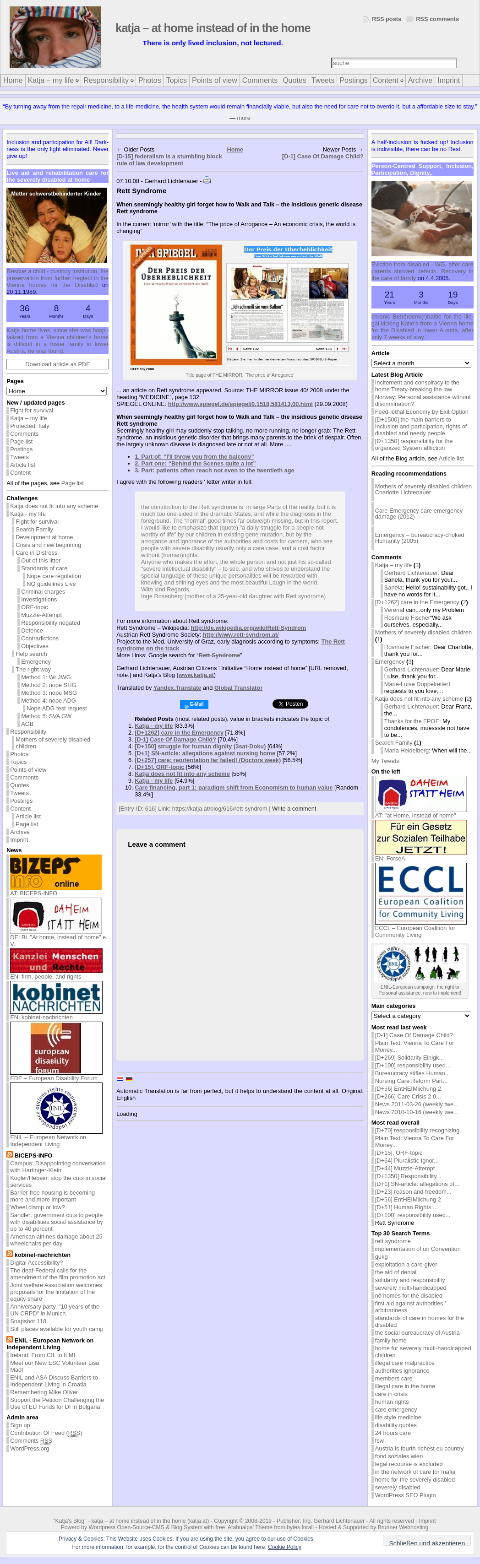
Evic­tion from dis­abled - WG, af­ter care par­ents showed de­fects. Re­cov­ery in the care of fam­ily (422, 271)
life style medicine (398, 1417)
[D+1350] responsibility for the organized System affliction (414, 444)
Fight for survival (31, 410)
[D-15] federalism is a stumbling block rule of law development (169, 160)
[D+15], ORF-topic (159, 766)
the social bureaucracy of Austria (417, 1332)
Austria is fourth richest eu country (419, 1448)
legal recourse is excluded (409, 1464)
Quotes (19, 785)
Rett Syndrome (219, 655)
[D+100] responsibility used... (413, 1065)
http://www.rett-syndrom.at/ (241, 634)
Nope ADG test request (57, 708)
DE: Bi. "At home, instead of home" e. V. (59, 937)
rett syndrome (393, 1241)
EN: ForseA (421, 856)
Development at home (44, 537)
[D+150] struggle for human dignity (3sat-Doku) (200, 746)
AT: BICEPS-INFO (56, 890)
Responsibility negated (50, 622)
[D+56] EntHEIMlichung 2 (408, 1088)
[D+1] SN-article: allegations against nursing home (205, 753)
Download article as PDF (57, 364)
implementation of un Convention (418, 1248)
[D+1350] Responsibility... (408, 1176)
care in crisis (391, 1394)
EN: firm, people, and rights (56, 974)
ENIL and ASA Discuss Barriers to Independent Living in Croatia (54, 1381)
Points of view (28, 769)
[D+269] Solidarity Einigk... (409, 1057)
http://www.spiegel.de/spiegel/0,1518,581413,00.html (240, 403)
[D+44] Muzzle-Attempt (405, 1168)
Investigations (39, 599)
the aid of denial (395, 1272)
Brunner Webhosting (403, 1527)
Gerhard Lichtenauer (411, 572)
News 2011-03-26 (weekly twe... (416, 1104)
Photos (19, 754)
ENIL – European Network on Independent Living (56, 1137)
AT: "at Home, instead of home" (421, 812)
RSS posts (386, 19)
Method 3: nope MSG (49, 692)
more (244, 117)
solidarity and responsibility (410, 1280)
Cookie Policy (284, 1547)
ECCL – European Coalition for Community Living (421, 928)
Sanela (393, 587)
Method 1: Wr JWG (46, 677)
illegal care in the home (405, 1386)
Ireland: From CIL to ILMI (42, 1355)
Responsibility (28, 731)
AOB (27, 723)
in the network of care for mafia (415, 1471)
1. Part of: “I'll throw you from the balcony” (194, 456)
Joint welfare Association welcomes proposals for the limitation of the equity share (56, 1292)
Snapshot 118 (28, 1321)
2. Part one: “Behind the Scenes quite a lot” (195, 463)
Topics (18, 761)
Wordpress (101, 1527)
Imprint (19, 839)
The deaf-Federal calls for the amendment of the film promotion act (57, 1274)
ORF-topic (34, 607)
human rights (392, 1401)
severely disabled (397, 1487)
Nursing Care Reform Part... (411, 1080)
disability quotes (396, 1425)
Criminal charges (43, 591)
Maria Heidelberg (406, 750)
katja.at (198, 1521)
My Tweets (385, 761)
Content (20, 472)
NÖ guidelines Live (51, 583)
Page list (21, 441)
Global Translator (238, 687)
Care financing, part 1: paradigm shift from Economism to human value (234, 787)
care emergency (396, 1409)
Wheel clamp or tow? (37, 1207)
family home (391, 1340)
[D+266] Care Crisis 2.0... (408, 1096)
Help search (31, 653)
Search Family (34, 529)
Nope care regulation (54, 576)
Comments (24, 433)
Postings (21, 449)
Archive (20, 831)
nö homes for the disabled (408, 1295)
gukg (381, 1256)
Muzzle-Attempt (41, 615)
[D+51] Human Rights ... (406, 1207)
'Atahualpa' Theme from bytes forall (270, 1527)
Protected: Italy (29, 425)
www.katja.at (196, 674)
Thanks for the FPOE (411, 721)
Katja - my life (28, 513)
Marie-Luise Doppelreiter (416, 684)
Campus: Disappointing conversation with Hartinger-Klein (57, 1167)
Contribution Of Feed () (46, 1433)
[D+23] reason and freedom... (413, 1191)
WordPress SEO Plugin (405, 1495)
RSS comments (437, 19)
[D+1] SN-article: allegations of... (417, 1183)
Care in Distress (36, 552)
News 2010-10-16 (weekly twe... (416, 1112)
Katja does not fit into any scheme (54, 506)
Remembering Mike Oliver (44, 1392)
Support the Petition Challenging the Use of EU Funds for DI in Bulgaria (57, 1403)
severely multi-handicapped (411, 1287)
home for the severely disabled (415, 1479)
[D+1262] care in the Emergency (179, 732)
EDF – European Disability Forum (56, 1075)
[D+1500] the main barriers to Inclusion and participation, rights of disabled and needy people (421, 426)
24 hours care (393, 1432)
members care (394, 1378)
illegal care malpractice (405, 1362)
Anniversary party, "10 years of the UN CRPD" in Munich (54, 1310)
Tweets (19, 457)
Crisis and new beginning (48, 544)
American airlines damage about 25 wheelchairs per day (56, 1240)
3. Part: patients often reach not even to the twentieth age (214, 470)
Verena (393, 609)
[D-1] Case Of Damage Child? (323, 156)
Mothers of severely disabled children (53, 743)
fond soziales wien (399, 1456)
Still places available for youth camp (56, 1329)
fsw (379, 1440)
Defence (32, 630)
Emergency (36, 661)
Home (235, 149)
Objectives (35, 646)
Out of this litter (40, 560)
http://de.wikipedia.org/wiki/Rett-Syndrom (248, 627)
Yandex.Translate (177, 687)
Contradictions (40, 638)
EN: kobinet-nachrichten (56, 1014)
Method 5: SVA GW (46, 716)
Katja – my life (28, 418)
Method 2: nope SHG (48, 685)
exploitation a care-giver (406, 1264)
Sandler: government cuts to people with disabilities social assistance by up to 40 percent (56, 1222)
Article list (22, 464)
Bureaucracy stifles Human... (412, 1073)
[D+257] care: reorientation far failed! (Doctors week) (208, 760)
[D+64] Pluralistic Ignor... (407, 1160)
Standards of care (44, 568)
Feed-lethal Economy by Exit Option (422, 411)
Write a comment (294, 808)
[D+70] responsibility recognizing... (419, 1130)
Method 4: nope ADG (48, 700)
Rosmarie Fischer (407, 617)
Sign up (20, 1425)
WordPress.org (29, 1448)
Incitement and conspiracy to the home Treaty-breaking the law (417, 386)
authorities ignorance (402, 1370)
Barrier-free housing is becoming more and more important (52, 1196)
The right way (33, 669)
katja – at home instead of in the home (213, 28)
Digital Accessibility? (36, 1262)
